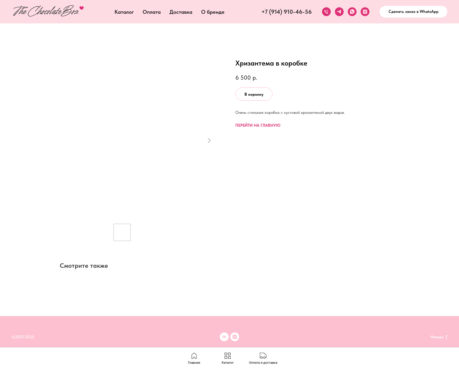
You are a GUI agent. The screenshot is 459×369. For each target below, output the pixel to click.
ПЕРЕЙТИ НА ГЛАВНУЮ (257, 125)
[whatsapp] (352, 11)
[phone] (326, 11)
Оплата (152, 12)
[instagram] (365, 11)
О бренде (213, 12)
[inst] (234, 336)
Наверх (438, 337)
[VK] (224, 336)
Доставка (180, 12)
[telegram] (339, 11)
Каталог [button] (124, 12)
